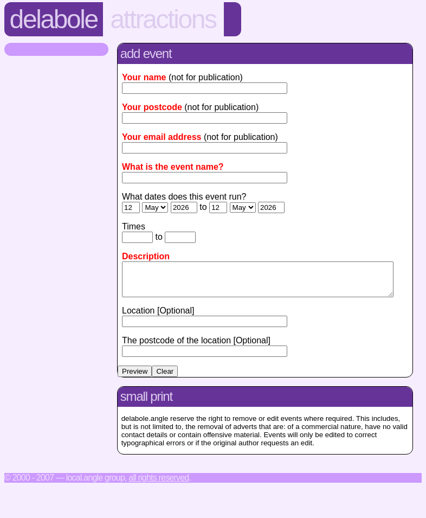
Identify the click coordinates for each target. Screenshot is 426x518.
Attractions (163, 19)
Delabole (54, 19)
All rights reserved (158, 484)
